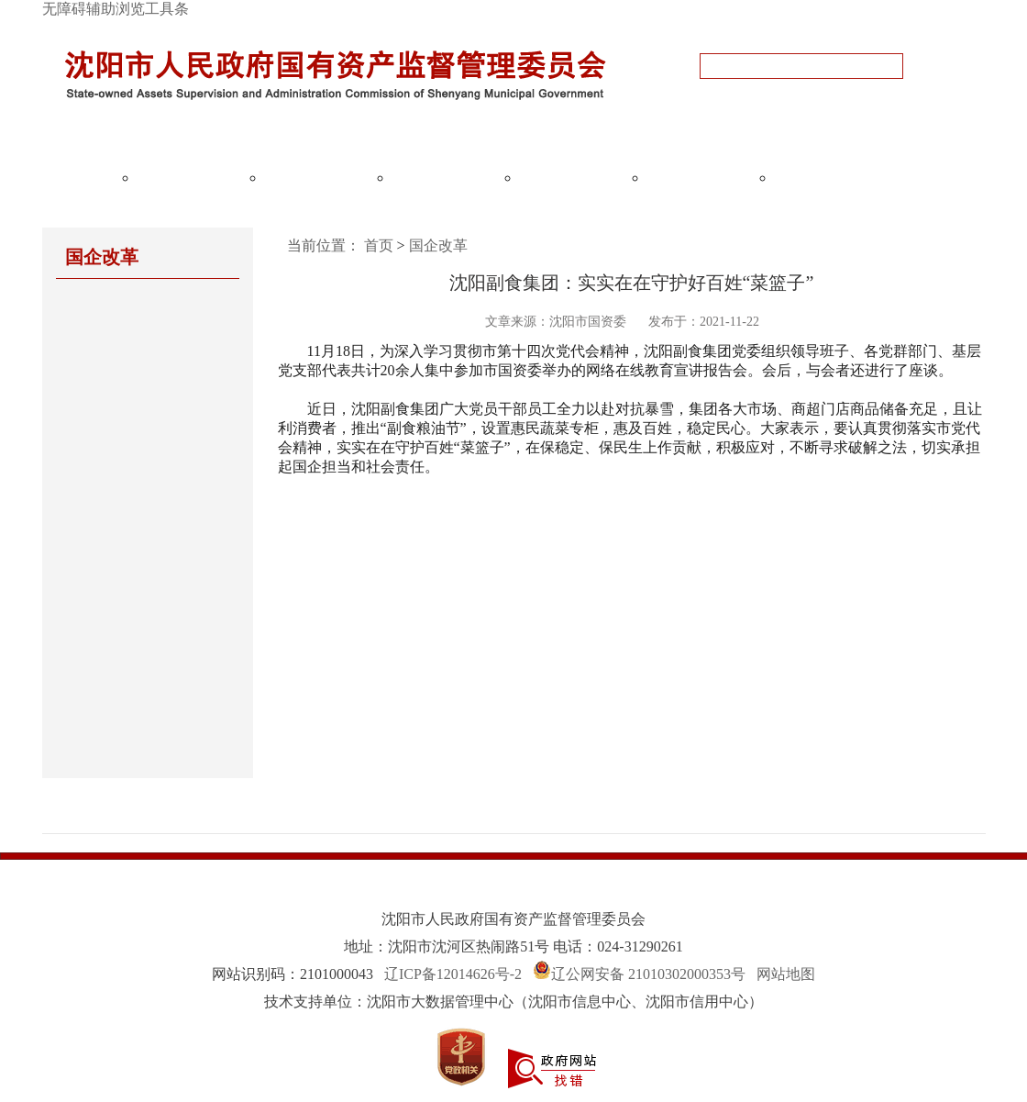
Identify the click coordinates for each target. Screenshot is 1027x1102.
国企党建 (574, 177)
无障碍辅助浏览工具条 (115, 9)
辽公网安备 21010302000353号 (648, 974)
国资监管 (319, 177)
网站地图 (785, 974)
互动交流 (701, 177)
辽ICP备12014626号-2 (453, 974)
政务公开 (192, 177)
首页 (378, 245)
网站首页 (64, 177)
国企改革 (447, 177)
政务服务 (829, 177)
